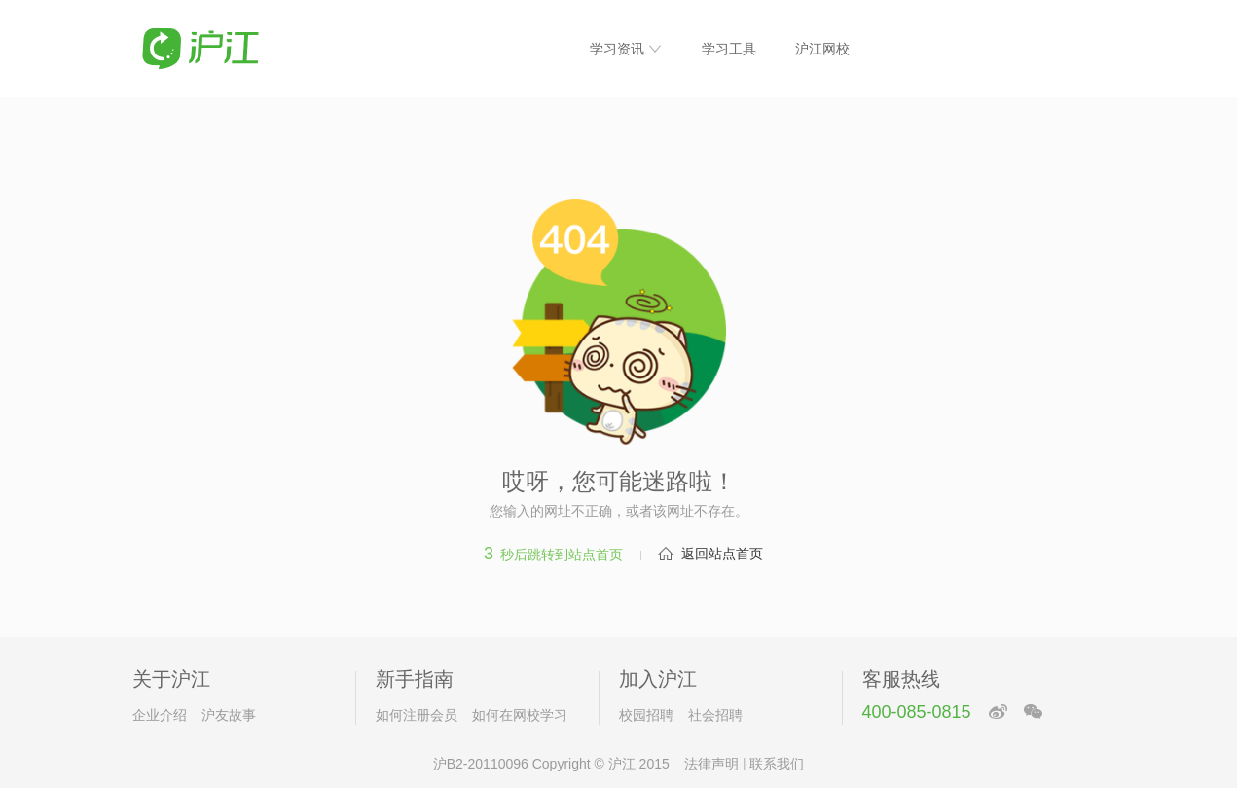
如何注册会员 (416, 715)
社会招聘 (715, 715)
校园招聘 (646, 715)
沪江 (622, 763)
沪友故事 (228, 715)
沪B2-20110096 (480, 763)
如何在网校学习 (519, 715)
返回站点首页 (722, 553)
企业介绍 (159, 715)
